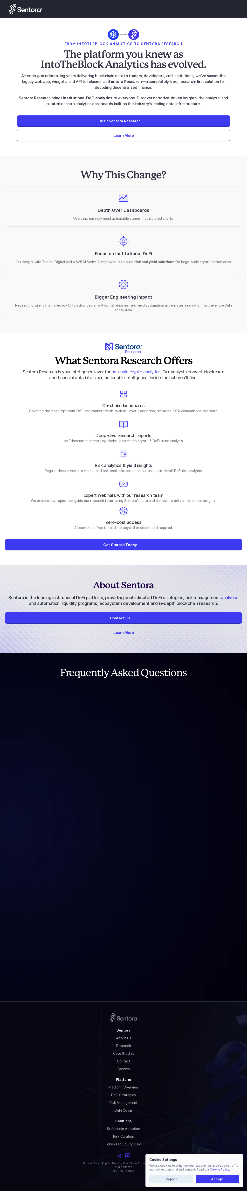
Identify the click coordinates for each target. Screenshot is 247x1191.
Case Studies (123, 1053)
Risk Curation (123, 1136)
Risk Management (123, 1103)
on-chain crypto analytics (135, 371)
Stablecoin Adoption (123, 1129)
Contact (123, 1061)
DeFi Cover (123, 1110)
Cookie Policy (219, 1169)
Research (123, 1046)
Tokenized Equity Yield (123, 1144)
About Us (123, 1038)
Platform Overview (123, 1087)
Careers (123, 1069)
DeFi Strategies (123, 1095)
